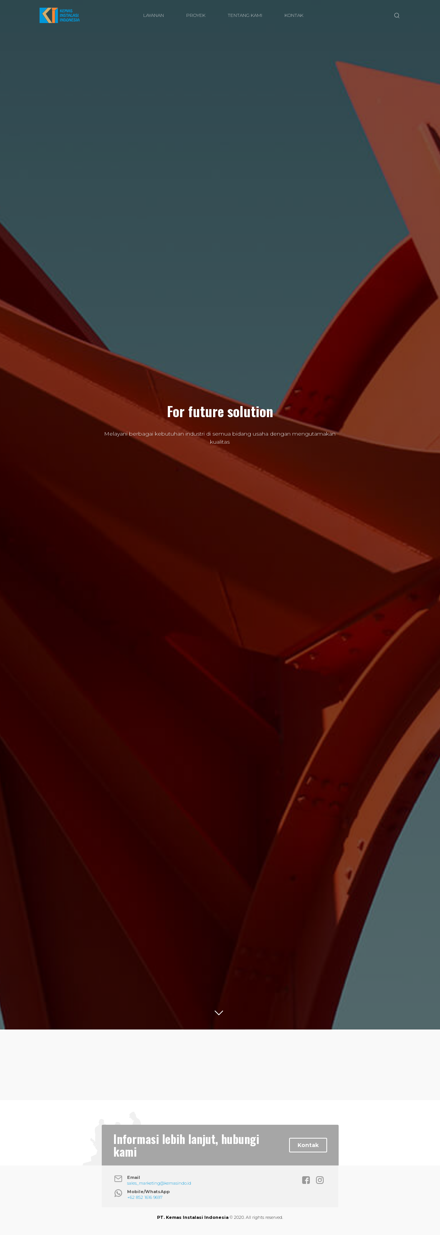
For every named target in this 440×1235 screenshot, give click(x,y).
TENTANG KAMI (245, 15)
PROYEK (195, 15)
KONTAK (294, 15)
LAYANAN (153, 15)
